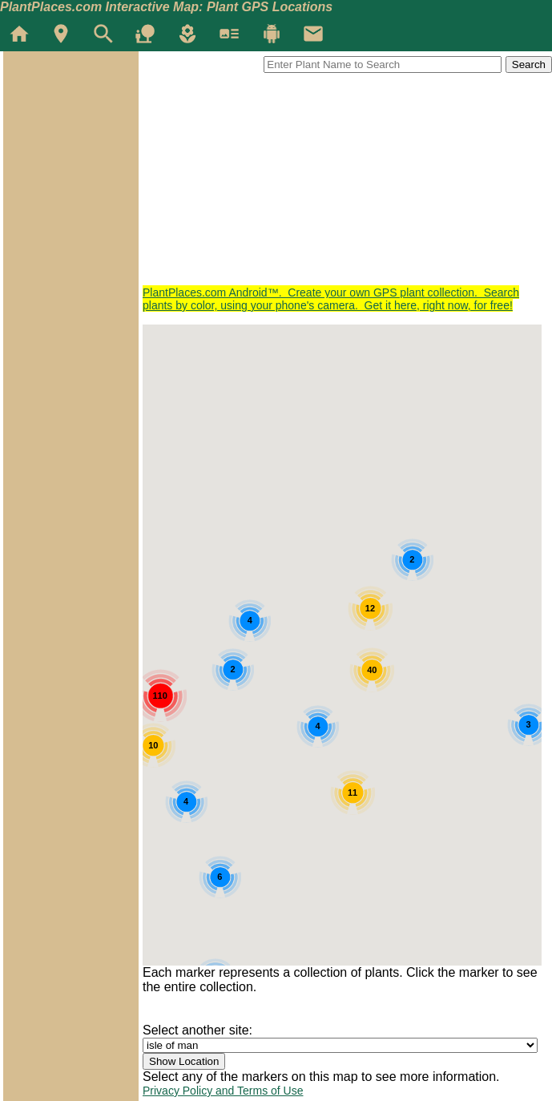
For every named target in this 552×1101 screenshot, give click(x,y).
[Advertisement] (347, 174)
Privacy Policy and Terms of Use (223, 1090)
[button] (436, 781)
